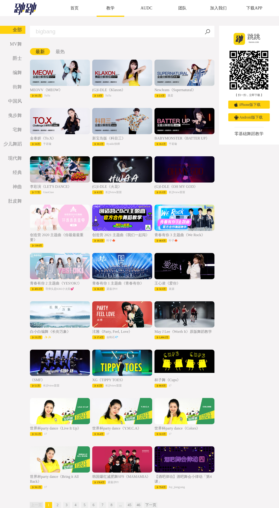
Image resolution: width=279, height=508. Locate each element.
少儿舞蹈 (12, 143)
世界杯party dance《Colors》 (177, 428)
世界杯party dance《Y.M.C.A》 (116, 428)
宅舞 (17, 129)
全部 (17, 29)
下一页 (150, 505)
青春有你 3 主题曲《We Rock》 (179, 235)
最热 (60, 51)
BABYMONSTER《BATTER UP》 (181, 138)
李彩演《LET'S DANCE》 (50, 187)
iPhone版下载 (250, 105)
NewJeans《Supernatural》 (175, 90)
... (120, 505)
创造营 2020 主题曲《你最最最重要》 (56, 237)
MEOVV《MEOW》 (46, 90)
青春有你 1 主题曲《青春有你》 (118, 283)
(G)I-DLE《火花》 (107, 187)
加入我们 (218, 8)
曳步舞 (15, 115)
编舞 (17, 72)
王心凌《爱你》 (167, 283)
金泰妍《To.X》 (43, 138)
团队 (182, 8)
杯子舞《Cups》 (167, 380)
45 (129, 505)
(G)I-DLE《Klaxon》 (108, 90)
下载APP (254, 8)
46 (138, 505)
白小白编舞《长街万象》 (50, 332)
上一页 (36, 505)
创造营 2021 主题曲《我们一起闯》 (120, 235)
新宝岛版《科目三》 (108, 138)
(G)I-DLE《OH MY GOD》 (176, 187)
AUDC (146, 8)
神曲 (17, 186)
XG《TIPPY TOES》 (108, 380)
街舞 (17, 86)
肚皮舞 (15, 200)
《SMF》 (37, 380)
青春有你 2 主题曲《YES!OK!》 (56, 283)
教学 (110, 8)
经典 (17, 172)
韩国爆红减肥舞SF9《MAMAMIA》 (121, 477)
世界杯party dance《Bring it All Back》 (54, 479)
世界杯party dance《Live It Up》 (55, 428)
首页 (74, 8)
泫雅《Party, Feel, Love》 (112, 332)
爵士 (17, 58)
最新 (40, 51)
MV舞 (16, 43)
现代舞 (15, 158)
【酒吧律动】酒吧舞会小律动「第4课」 (183, 479)
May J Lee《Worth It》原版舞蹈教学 (183, 332)
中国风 (15, 101)
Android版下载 (251, 117)
